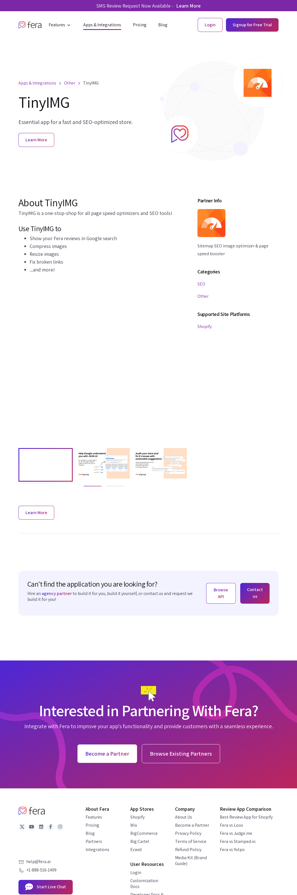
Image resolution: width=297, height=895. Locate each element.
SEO (201, 284)
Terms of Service (190, 841)
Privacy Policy (188, 833)
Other (203, 296)
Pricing (92, 825)
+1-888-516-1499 (41, 870)
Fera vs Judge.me (236, 833)
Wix (133, 825)
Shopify (204, 326)
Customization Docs (144, 883)
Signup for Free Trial (252, 25)
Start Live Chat (45, 887)
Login (135, 872)
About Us (183, 817)
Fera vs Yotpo (232, 849)
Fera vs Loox (231, 825)
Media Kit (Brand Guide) (191, 860)
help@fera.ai (38, 861)
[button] (60, 24)
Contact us (255, 593)
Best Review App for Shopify (246, 817)
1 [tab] (86, 488)
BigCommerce (144, 833)
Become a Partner (192, 825)
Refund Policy (188, 849)
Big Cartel (139, 841)
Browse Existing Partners (181, 753)
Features (94, 817)
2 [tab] (109, 488)
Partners (94, 841)
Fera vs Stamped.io (238, 841)
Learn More (188, 6)
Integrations (97, 849)
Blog (90, 833)
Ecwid (136, 849)
